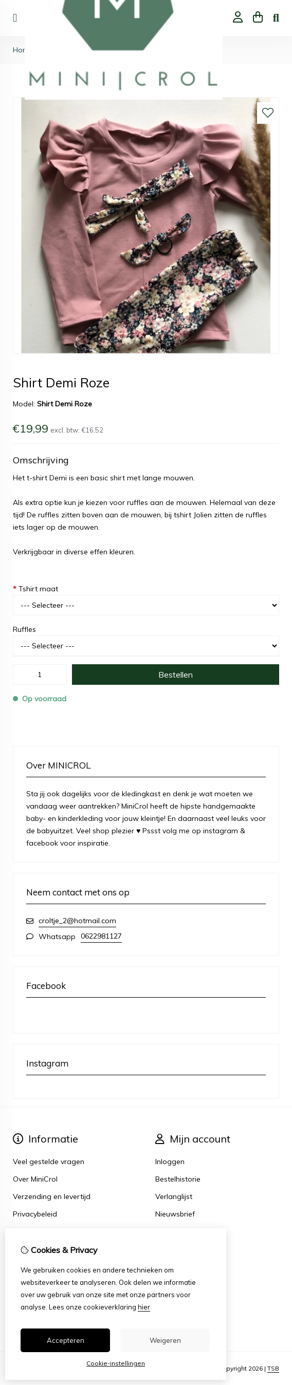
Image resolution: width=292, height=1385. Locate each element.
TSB (273, 1368)
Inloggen (170, 1161)
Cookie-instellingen (115, 1363)
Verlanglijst (173, 1196)
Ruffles (24, 629)
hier (144, 1307)
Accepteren (65, 1340)
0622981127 (101, 936)
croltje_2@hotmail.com (77, 920)
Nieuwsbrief (175, 1214)
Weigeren (165, 1340)
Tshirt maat (35, 588)
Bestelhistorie (177, 1179)
